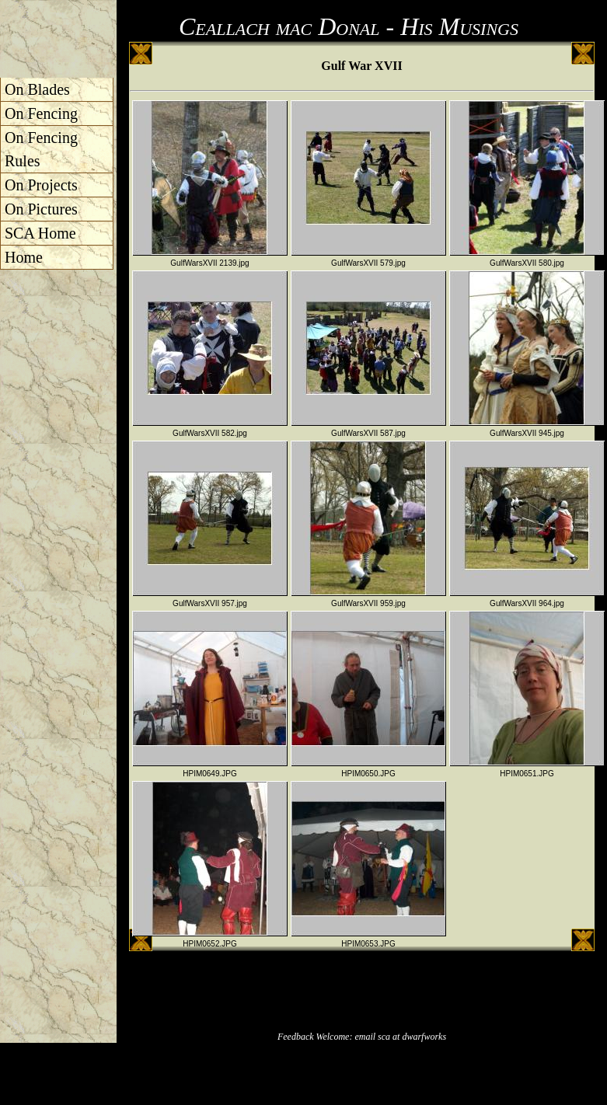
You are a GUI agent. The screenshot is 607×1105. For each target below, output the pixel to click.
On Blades (37, 89)
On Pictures (41, 209)
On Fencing (41, 113)
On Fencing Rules (41, 149)
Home (24, 257)
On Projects (41, 184)
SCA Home (40, 233)
